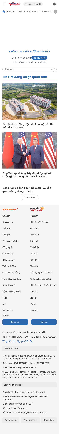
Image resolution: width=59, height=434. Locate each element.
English (33, 291)
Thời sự (21, 12)
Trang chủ (39, 57)
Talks (4, 298)
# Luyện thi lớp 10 (33, 4)
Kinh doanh (32, 12)
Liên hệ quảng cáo (13, 384)
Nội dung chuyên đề (11, 291)
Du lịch (33, 253)
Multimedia (7, 310)
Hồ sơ (33, 298)
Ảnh (4, 304)
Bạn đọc (34, 260)
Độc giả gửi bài (30, 420)
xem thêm (29, 197)
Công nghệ (7, 247)
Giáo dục (34, 228)
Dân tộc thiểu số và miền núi (43, 285)
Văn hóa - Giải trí (10, 241)
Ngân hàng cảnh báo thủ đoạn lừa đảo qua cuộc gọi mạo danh (26, 189)
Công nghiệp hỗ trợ (11, 272)
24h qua (5, 315)
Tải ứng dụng (11, 420)
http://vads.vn (19, 408)
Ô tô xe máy (7, 253)
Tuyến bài (15, 322)
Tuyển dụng (49, 420)
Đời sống (34, 235)
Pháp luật (34, 247)
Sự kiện (43, 322)
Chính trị (11, 12)
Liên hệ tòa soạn (11, 348)
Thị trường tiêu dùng (11, 279)
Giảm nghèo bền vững (40, 279)
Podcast (33, 310)
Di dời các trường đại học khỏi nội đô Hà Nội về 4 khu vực (27, 126)
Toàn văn (34, 266)
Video (33, 304)
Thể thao (6, 228)
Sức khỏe (34, 241)
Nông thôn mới (9, 285)
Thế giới (6, 235)
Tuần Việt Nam (9, 266)
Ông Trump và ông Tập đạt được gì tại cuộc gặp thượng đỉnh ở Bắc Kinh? (26, 175)
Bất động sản (8, 260)
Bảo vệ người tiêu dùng (41, 272)
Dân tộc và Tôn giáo (49, 12)
